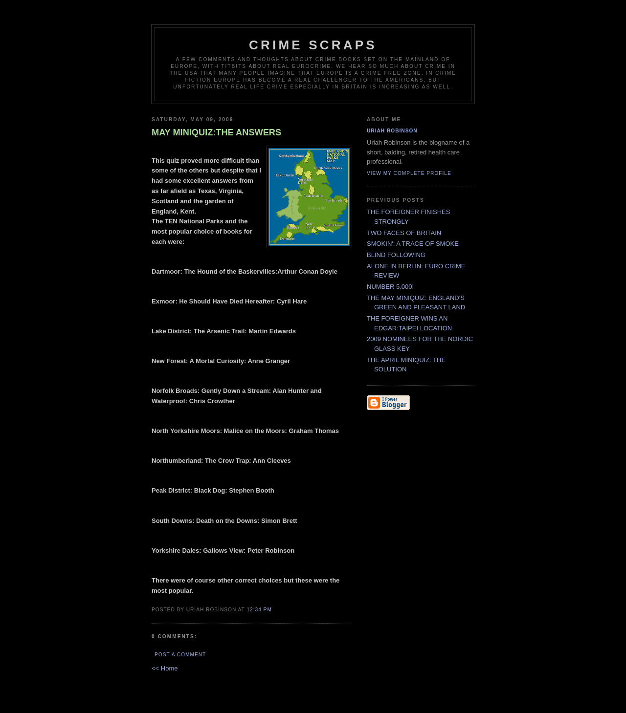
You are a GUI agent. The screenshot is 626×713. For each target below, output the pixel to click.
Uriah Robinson (392, 130)
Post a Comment (180, 654)
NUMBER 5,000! (390, 286)
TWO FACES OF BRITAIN (404, 233)
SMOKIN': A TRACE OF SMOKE (413, 243)
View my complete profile (409, 173)
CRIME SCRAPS (313, 45)
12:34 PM (258, 609)
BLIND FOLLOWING (396, 255)
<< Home (165, 668)
